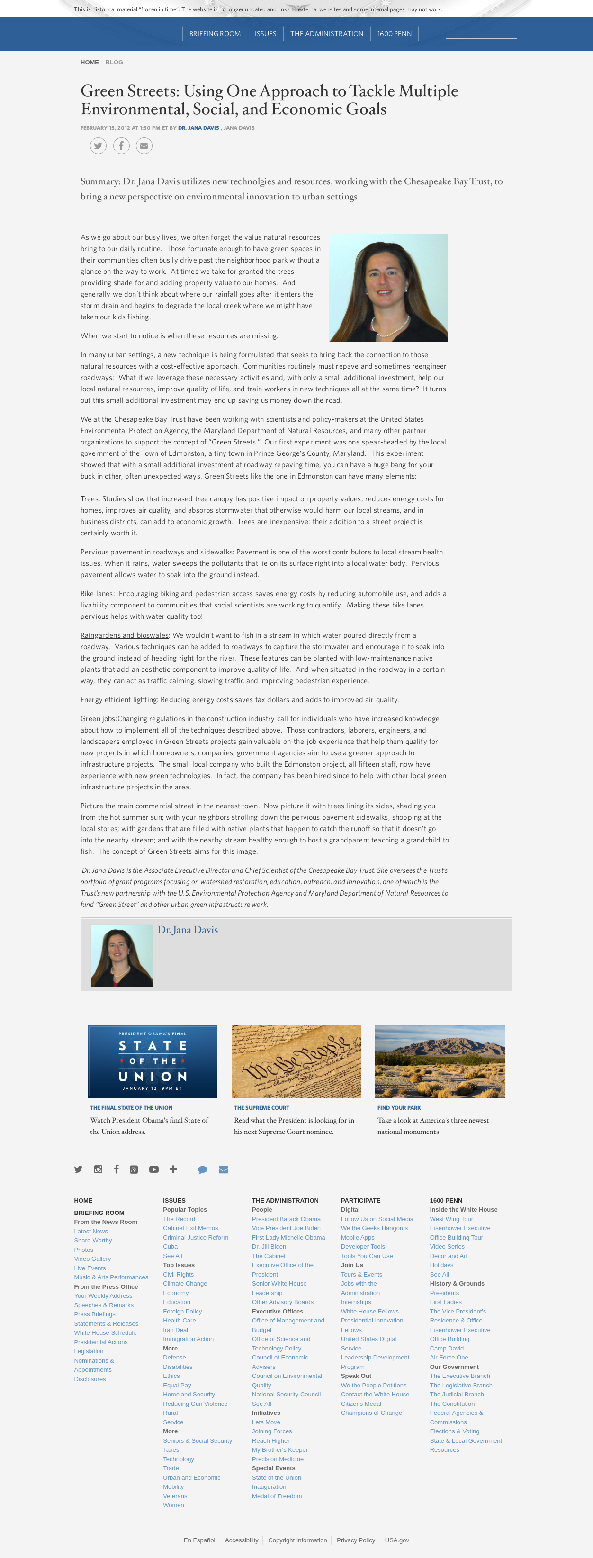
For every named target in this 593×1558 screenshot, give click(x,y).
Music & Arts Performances (111, 1277)
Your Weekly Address (103, 1295)
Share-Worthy (93, 1240)
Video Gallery (92, 1258)
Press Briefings (94, 1314)
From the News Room (105, 1221)
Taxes (171, 1449)
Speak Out (356, 1375)
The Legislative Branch (461, 1385)
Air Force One (449, 1357)
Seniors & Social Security (197, 1440)
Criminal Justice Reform (195, 1237)
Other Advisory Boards (283, 1301)
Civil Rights (178, 1274)
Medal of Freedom (277, 1496)
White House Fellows (370, 1311)
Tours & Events (361, 1274)
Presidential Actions (100, 1342)
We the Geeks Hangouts (374, 1228)
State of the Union (276, 1477)
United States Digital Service (369, 1343)
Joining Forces (272, 1431)
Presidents (444, 1292)
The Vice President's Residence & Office (458, 1316)
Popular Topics (185, 1209)
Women (173, 1505)
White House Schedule (105, 1332)
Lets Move (266, 1422)
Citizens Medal (361, 1403)
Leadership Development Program (375, 1362)
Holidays (442, 1264)
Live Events (90, 1268)
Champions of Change (371, 1412)
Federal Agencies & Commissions (457, 1417)
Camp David (447, 1348)
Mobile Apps (358, 1237)
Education (176, 1301)
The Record (179, 1219)
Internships (356, 1301)
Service (173, 1422)
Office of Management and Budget (288, 1325)
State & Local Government (466, 1440)
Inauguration (269, 1486)
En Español (200, 1540)
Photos (83, 1249)
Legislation (88, 1351)
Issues (266, 33)
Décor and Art (449, 1255)
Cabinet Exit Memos (190, 1228)
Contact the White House (375, 1394)
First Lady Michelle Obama (288, 1237)
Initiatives (266, 1412)
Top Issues (179, 1264)
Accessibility (242, 1540)
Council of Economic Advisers (280, 1362)
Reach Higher (271, 1440)
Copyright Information (297, 1540)
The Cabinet (269, 1255)
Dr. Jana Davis (199, 127)
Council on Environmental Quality (287, 1380)
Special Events (274, 1468)
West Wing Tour (451, 1219)
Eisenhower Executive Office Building (460, 1334)
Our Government (454, 1366)
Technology (178, 1459)
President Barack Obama (286, 1219)
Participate (361, 1200)
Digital (350, 1209)
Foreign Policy (182, 1311)
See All (172, 1255)
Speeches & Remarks (104, 1305)
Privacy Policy (356, 1540)
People (262, 1209)
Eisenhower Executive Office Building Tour (460, 1232)
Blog (115, 62)
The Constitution (452, 1403)
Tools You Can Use (367, 1255)
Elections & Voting (455, 1431)
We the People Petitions (374, 1385)
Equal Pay (177, 1385)
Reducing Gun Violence (195, 1403)
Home (90, 62)
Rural (170, 1412)
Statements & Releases (106, 1323)
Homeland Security (189, 1394)
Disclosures (90, 1379)
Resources (444, 1449)
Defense (174, 1357)
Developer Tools (363, 1246)
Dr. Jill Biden (269, 1246)
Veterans (175, 1496)
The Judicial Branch (457, 1394)
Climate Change (185, 1283)
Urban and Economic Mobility (191, 1482)
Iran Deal (175, 1329)
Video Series (447, 1246)
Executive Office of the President (283, 1269)
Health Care (179, 1320)
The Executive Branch (460, 1375)
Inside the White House (464, 1209)
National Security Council (286, 1394)
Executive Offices (277, 1311)
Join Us (352, 1264)
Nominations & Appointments (94, 1365)
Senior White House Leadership (279, 1288)
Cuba (170, 1246)
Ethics (171, 1375)
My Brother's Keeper (280, 1449)
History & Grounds (457, 1283)
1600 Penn (394, 33)
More (170, 1348)
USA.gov (397, 1540)
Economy (176, 1292)
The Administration (327, 33)
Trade (171, 1468)
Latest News (91, 1231)
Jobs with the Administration (360, 1288)
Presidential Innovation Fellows (372, 1325)
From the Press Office (106, 1286)
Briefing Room (215, 33)
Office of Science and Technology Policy (281, 1343)
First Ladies (446, 1301)
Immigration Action (188, 1338)
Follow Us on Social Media (377, 1219)
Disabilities (177, 1366)
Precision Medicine (278, 1459)
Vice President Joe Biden (286, 1228)
